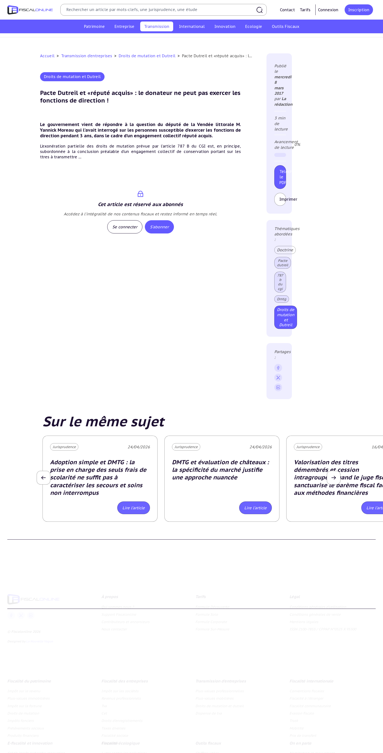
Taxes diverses (113, 726)
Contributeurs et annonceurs (125, 620)
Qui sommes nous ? (117, 605)
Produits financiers (23, 734)
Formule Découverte (212, 605)
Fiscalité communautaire (310, 704)
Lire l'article (133, 507)
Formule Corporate (211, 620)
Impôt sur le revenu (23, 689)
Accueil (47, 55)
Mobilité (296, 726)
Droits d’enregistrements (121, 719)
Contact (287, 9)
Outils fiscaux (208, 741)
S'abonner (159, 226)
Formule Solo (206, 613)
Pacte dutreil (282, 262)
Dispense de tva (270, 40)
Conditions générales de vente (314, 613)
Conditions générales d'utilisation (317, 605)
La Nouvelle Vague (39, 640)
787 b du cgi (280, 282)
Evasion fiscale (301, 711)
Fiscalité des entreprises (124, 679)
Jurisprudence (64, 447)
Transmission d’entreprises (87, 55)
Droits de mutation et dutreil (225, 40)
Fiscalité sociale (114, 734)
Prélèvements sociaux (25, 726)
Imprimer (282, 199)
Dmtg (281, 299)
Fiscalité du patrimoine (29, 679)
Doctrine (285, 249)
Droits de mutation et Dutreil (148, 55)
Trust (293, 719)
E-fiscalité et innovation (29, 741)
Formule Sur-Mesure (212, 628)
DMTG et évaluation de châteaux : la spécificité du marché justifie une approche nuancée (220, 469)
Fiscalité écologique (120, 741)
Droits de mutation (23, 711)
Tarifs (305, 9)
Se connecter (124, 226)
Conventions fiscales (306, 689)
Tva (104, 704)
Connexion (328, 9)
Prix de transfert (302, 734)
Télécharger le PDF (282, 177)
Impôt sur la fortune (24, 704)
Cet (104, 711)
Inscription (358, 9)
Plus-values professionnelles (124, 40)
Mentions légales (303, 620)
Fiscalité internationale (311, 679)
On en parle (300, 741)
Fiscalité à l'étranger (306, 697)
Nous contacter (114, 628)
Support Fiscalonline (118, 613)
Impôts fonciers (20, 719)
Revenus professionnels (121, 697)
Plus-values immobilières (28, 697)
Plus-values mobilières (174, 40)
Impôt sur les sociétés (119, 689)
